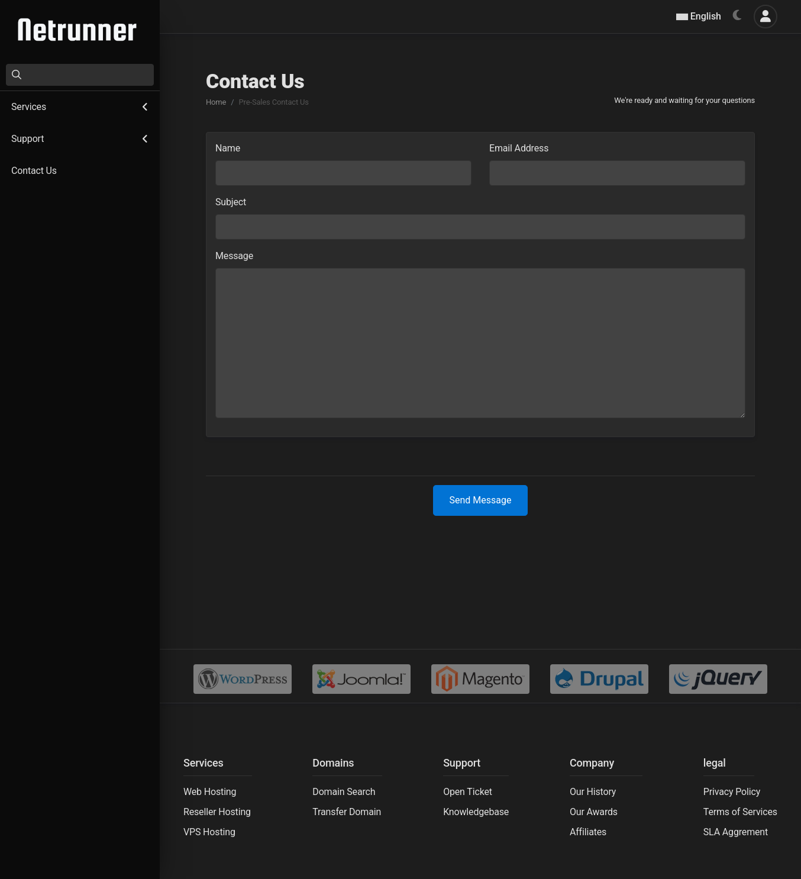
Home (216, 102)
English (698, 16)
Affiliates (588, 832)
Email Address (518, 148)
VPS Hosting (209, 832)
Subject (230, 202)
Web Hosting (209, 791)
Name (227, 148)
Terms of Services (740, 811)
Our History (593, 791)
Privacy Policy (731, 791)
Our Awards (594, 811)
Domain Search (343, 791)
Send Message (481, 500)
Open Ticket (467, 791)
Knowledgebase (476, 811)
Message (234, 255)
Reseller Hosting (217, 811)
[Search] (80, 75)
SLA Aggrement (735, 832)
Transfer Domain (346, 811)
